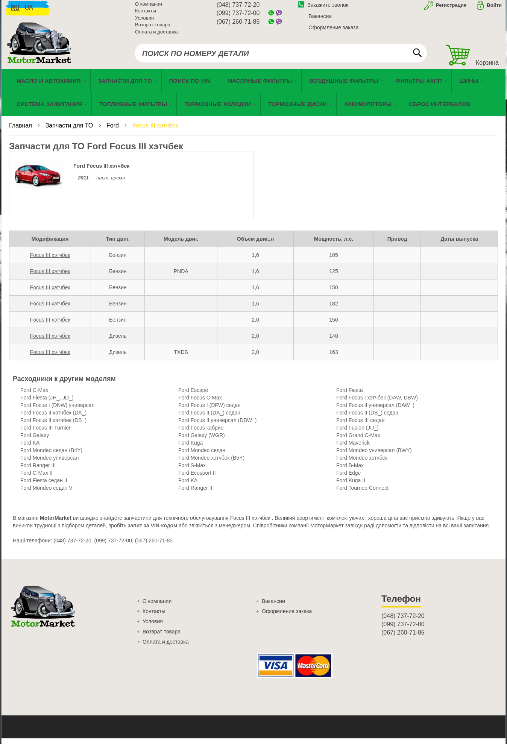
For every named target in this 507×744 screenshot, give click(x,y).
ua (29, 11)
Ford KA (29, 449)
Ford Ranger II (195, 494)
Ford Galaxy (34, 441)
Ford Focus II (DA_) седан (209, 419)
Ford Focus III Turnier (45, 434)
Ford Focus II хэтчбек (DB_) (53, 426)
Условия (144, 21)
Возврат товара (152, 29)
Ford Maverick (353, 449)
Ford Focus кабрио (200, 434)
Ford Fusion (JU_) (357, 434)
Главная (21, 131)
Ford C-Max (34, 396)
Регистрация (450, 9)
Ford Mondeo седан (201, 456)
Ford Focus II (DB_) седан (367, 419)
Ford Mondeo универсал (49, 464)
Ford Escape (193, 396)
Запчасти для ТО (70, 131)
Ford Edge (348, 479)
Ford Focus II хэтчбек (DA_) (53, 419)
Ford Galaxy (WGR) (201, 441)
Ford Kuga (190, 449)
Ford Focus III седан (360, 426)
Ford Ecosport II (197, 479)
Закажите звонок (323, 9)
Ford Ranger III (38, 471)
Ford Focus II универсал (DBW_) (217, 426)
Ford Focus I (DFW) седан (209, 411)
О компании (148, 8)
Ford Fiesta (349, 396)
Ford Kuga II (350, 486)
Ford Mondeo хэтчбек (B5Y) (211, 464)
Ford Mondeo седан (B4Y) (51, 456)
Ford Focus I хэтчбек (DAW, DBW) (377, 404)
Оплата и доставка (156, 35)
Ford (113, 131)
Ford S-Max (192, 471)
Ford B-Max (350, 471)
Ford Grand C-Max (358, 441)
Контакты (145, 15)
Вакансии (320, 20)
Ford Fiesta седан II (43, 486)
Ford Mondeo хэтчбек (361, 464)
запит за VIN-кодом (153, 531)
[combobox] (281, 57)
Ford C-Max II (36, 479)
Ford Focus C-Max (200, 404)
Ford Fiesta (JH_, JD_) (47, 404)
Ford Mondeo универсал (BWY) (374, 456)
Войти (494, 9)
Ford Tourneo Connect (362, 494)
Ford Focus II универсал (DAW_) (375, 411)
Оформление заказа (333, 31)
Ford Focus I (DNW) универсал (57, 411)
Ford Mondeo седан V (46, 494)
